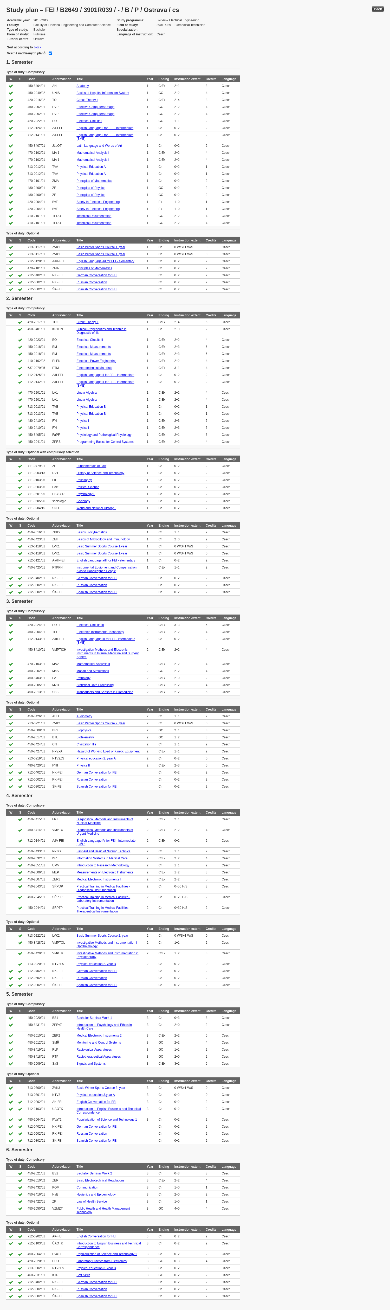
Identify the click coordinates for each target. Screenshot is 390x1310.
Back (378, 9)
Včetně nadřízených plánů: (27, 53)
